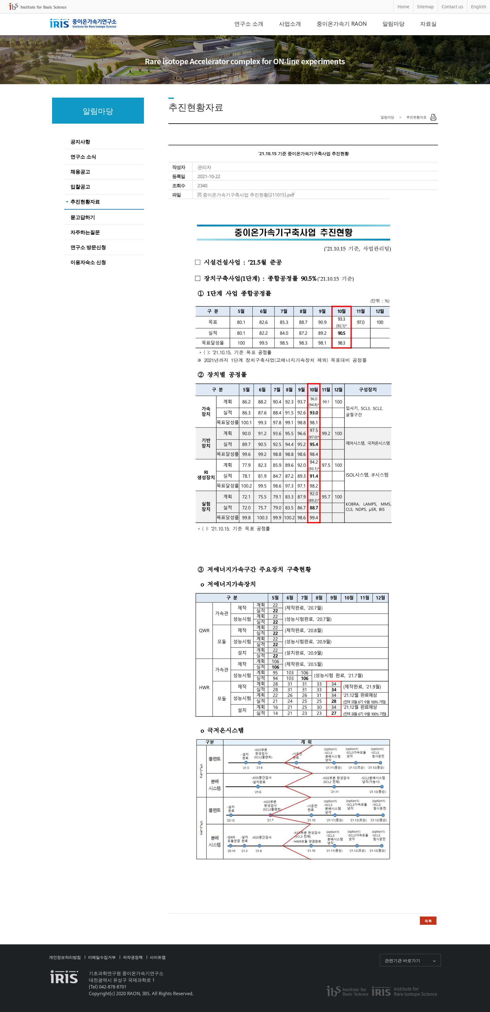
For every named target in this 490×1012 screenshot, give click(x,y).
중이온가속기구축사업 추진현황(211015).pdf (248, 194)
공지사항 (80, 141)
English (478, 6)
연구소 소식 (83, 156)
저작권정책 (133, 957)
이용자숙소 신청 (88, 262)
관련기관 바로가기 (402, 960)
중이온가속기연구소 (83, 23)
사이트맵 (158, 957)
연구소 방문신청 (88, 247)
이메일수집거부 (102, 957)
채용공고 (80, 171)
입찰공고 (80, 186)
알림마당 (394, 23)
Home (403, 6)
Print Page (433, 117)
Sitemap (425, 6)
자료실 (428, 23)
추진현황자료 (85, 201)
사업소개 (290, 23)
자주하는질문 (85, 232)
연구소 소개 (248, 23)
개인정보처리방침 (65, 957)
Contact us (452, 6)
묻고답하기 (82, 217)
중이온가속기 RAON (342, 23)
